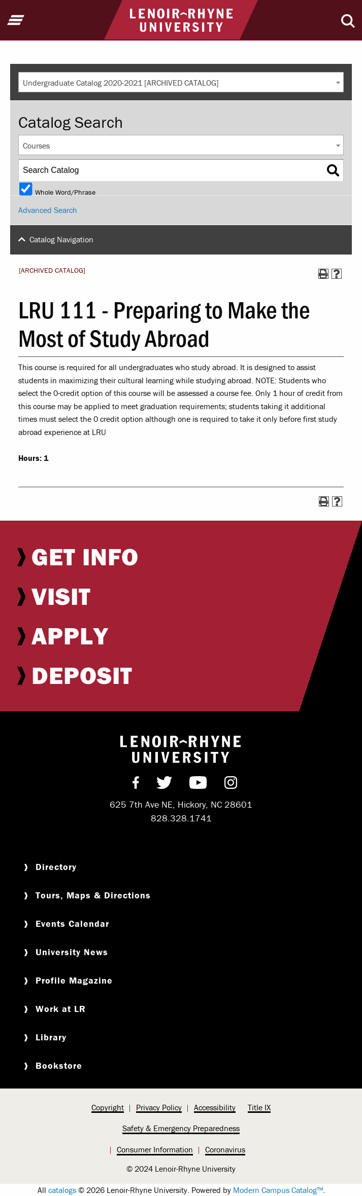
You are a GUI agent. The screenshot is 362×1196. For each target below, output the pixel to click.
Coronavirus (225, 1149)
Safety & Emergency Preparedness (181, 1128)
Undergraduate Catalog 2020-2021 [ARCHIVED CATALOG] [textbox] (121, 83)
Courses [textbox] (36, 145)
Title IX (259, 1107)
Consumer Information (155, 1149)
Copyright (107, 1107)
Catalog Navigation (61, 239)
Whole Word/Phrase (65, 191)
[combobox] (181, 82)
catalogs (62, 1190)
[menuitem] (181, 556)
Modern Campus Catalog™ (278, 1190)
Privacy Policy (159, 1107)
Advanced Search (47, 210)
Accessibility (215, 1107)
